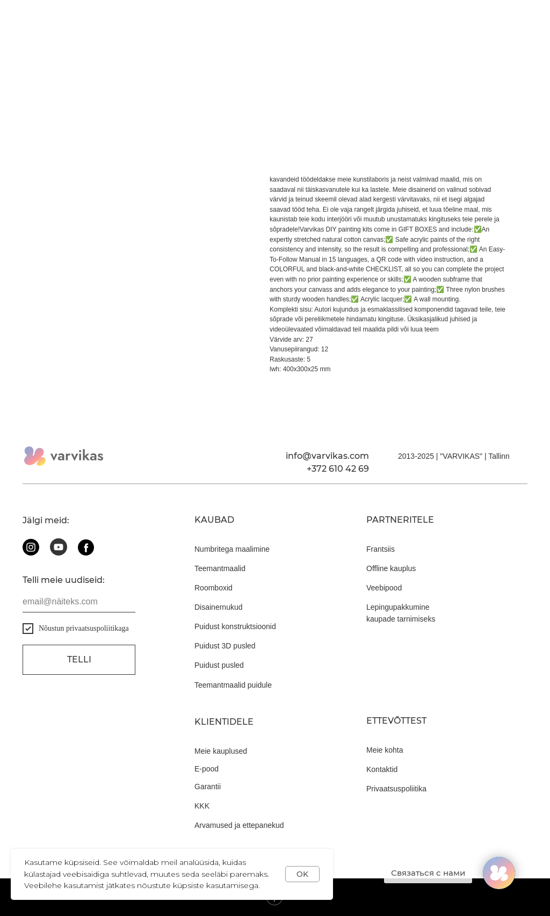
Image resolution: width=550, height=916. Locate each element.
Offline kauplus (391, 568)
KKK (201, 806)
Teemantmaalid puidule (233, 685)
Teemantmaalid (219, 568)
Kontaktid (381, 769)
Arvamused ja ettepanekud (239, 825)
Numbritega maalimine (232, 549)
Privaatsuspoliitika (396, 788)
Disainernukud (218, 607)
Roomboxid (213, 587)
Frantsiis (380, 549)
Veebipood (384, 587)
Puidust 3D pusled (225, 645)
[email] (79, 601)
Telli (79, 659)
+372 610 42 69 (338, 469)
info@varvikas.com (327, 456)
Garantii (207, 786)
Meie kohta (384, 750)
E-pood (206, 768)
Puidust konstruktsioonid (235, 626)
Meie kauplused (220, 751)
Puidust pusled (219, 665)
